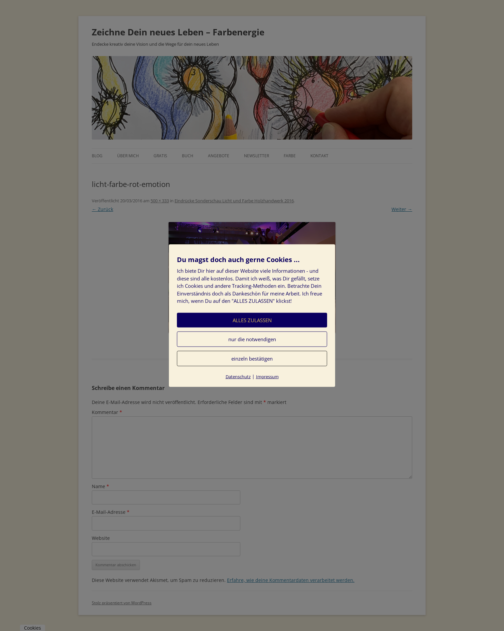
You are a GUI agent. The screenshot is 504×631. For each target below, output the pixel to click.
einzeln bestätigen (252, 358)
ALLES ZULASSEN (252, 320)
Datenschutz (238, 376)
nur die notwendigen (252, 339)
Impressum (267, 376)
